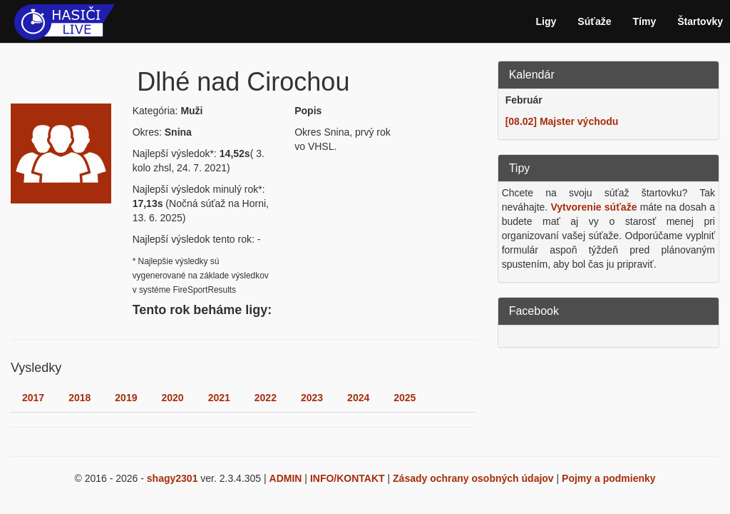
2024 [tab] (358, 397)
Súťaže (594, 21)
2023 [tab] (312, 397)
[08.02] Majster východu (562, 121)
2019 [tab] (126, 397)
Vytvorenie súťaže (594, 207)
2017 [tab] (33, 397)
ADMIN (285, 478)
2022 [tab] (266, 397)
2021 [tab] (219, 397)
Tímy (645, 21)
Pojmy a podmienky (608, 478)
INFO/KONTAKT (347, 478)
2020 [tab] (172, 397)
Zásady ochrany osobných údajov (473, 478)
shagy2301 (172, 478)
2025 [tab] (405, 397)
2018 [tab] (79, 397)
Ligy (546, 21)
